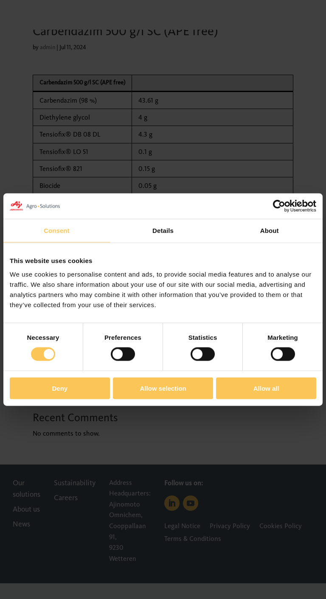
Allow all (266, 388)
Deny (59, 388)
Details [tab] (163, 230)
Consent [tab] (57, 230)
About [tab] (269, 230)
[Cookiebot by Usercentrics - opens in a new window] (279, 206)
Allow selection (163, 388)
